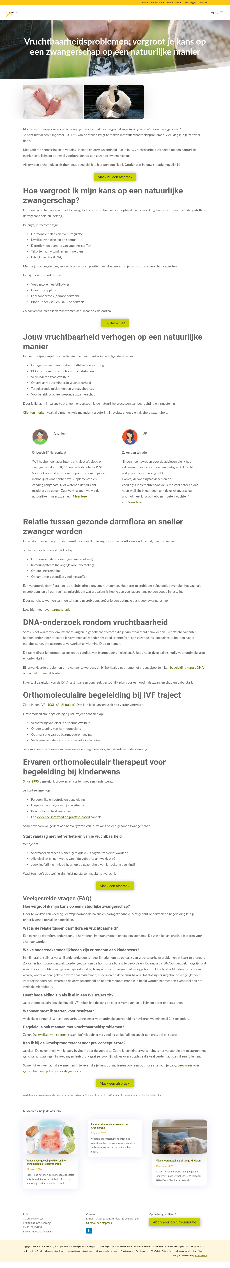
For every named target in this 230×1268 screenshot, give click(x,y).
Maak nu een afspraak (115, 177)
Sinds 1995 (31, 781)
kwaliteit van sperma (51, 1034)
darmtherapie (61, 609)
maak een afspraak (101, 1223)
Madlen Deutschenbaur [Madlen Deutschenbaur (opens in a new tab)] (88, 1095)
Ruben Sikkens (201, 1255)
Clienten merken (34, 412)
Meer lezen (81, 496)
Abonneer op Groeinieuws (175, 1222)
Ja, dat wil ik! (115, 323)
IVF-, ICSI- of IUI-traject (57, 705)
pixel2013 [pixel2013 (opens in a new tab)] (107, 1095)
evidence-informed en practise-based (63, 817)
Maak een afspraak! (115, 885)
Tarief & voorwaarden (153, 3)
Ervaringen (190, 3)
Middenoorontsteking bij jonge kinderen (178, 1160)
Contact (203, 3)
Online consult (174, 3)
